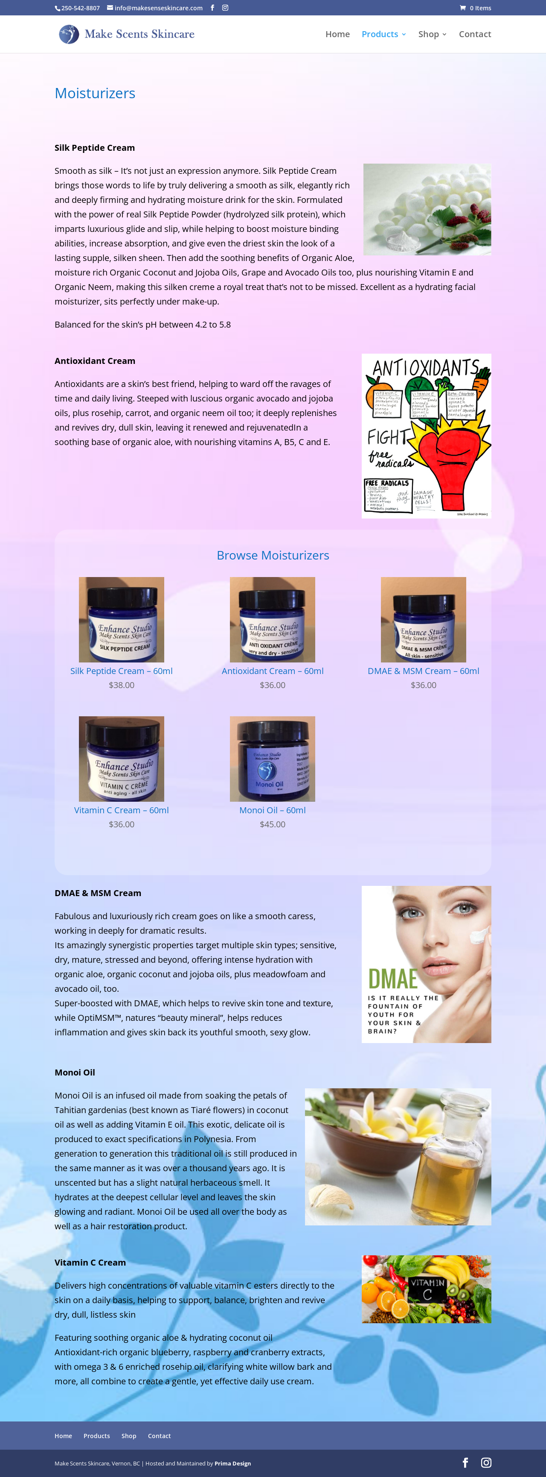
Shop (428, 35)
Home (337, 35)
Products (380, 35)
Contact (475, 35)
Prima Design (233, 1463)
